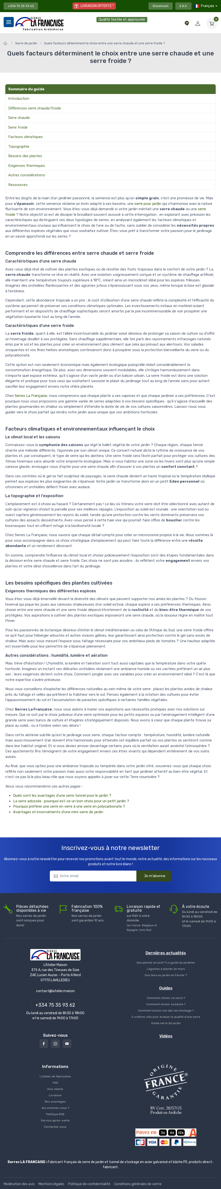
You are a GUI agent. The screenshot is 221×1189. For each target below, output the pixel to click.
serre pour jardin (147, 203)
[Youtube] (67, 1043)
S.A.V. (183, 6)
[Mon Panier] (211, 23)
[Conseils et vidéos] (186, 23)
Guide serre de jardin (166, 1023)
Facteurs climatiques (25, 137)
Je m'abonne (151, 876)
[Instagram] (55, 1043)
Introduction (18, 98)
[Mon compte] (197, 23)
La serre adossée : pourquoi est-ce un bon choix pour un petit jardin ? (71, 801)
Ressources (18, 185)
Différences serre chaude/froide (34, 108)
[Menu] (9, 22)
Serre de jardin (26, 43)
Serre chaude (19, 118)
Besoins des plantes (25, 156)
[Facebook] (43, 1043)
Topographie (18, 146)
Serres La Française (31, 396)
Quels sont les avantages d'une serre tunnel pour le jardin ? (62, 795)
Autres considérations (26, 175)
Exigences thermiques (26, 165)
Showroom (161, 6)
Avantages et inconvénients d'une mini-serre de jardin (58, 812)
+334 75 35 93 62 (21, 6)
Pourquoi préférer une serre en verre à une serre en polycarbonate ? (69, 806)
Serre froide (18, 127)
